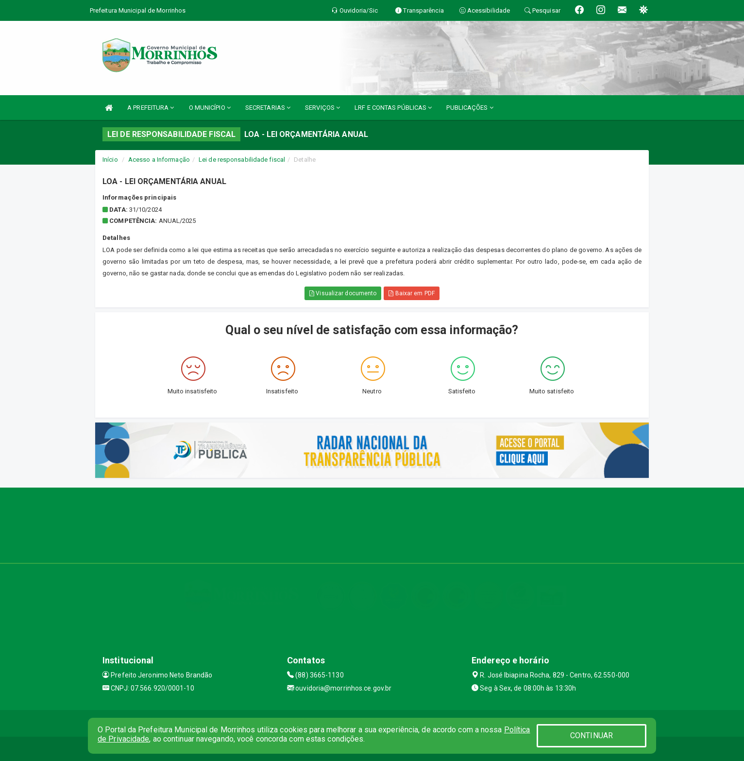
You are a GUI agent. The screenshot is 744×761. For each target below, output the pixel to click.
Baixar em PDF (412, 293)
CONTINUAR (591, 735)
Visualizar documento (342, 293)
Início (110, 159)
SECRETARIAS (267, 107)
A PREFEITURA (150, 107)
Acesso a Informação (159, 159)
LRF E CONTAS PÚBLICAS (393, 107)
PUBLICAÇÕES (469, 107)
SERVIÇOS (322, 107)
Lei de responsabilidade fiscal (242, 159)
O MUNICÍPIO (210, 107)
